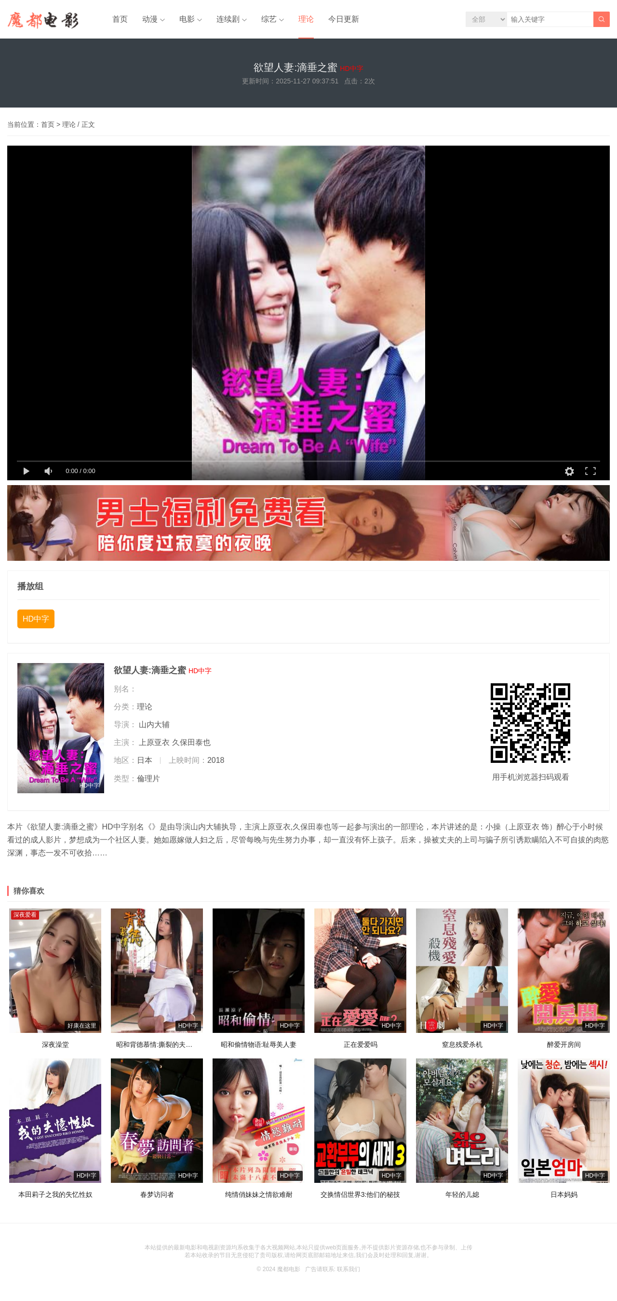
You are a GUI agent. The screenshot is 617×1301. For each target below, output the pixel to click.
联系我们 (348, 1269)
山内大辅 (154, 724)
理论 (306, 19)
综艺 (269, 19)
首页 (120, 19)
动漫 (150, 19)
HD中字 (36, 619)
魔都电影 (288, 1269)
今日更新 (343, 19)
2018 (216, 760)
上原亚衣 (154, 742)
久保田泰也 (191, 742)
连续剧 (228, 19)
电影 (187, 19)
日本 (144, 760)
